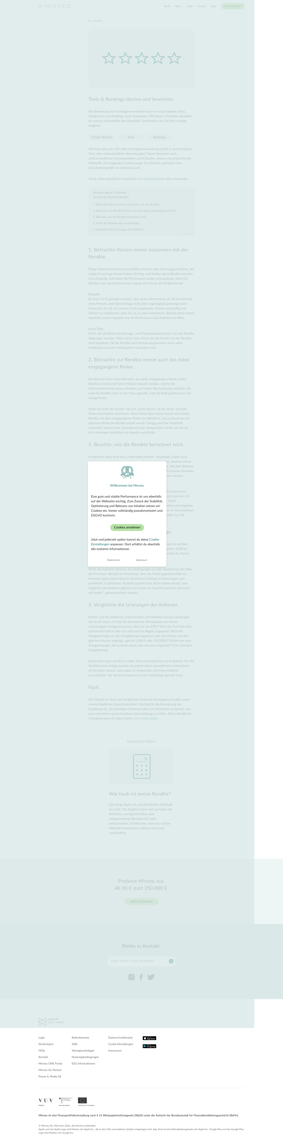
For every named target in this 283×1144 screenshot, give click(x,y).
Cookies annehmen (142, 585)
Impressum (156, 618)
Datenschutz (127, 618)
